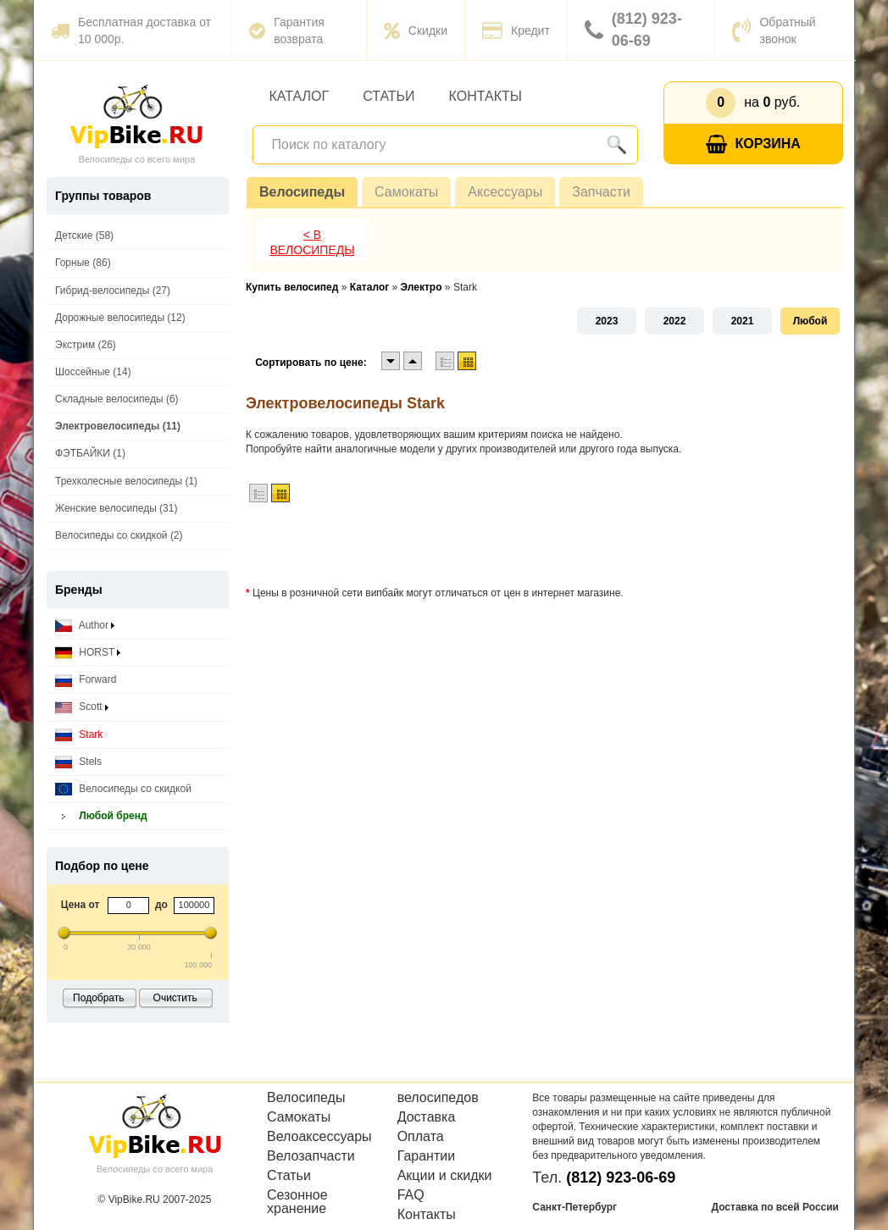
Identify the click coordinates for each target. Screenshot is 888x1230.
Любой (810, 321)
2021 (742, 321)
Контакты (485, 96)
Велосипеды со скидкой (123, 789)
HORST (87, 652)
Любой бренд (101, 816)
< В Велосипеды (311, 242)
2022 (674, 321)
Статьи (388, 96)
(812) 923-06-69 (633, 29)
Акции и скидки (444, 1176)
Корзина (753, 144)
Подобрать (98, 998)
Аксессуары (505, 192)
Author (84, 625)
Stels (78, 762)
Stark (79, 735)
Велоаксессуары (319, 1137)
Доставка (426, 1117)
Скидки (415, 30)
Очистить (175, 998)
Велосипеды (302, 192)
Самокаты (406, 192)
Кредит (516, 30)
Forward (85, 679)
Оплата (420, 1137)
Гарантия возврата (287, 30)
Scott (81, 707)
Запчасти (601, 192)
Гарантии (426, 1156)
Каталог (299, 96)
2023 (607, 321)
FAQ (411, 1195)
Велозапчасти (311, 1156)
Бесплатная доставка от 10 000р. (131, 30)
